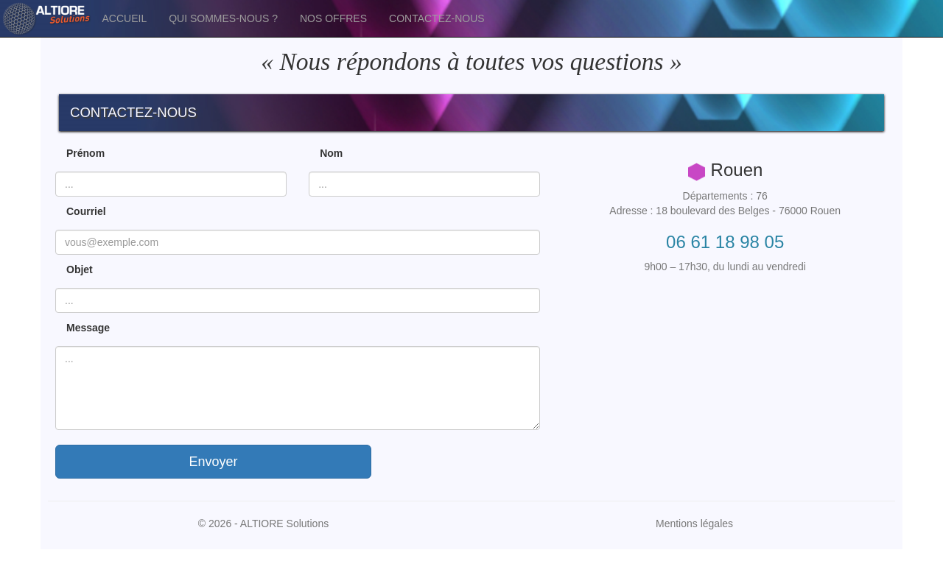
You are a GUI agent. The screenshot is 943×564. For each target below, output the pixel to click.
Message (88, 328)
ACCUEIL (124, 18)
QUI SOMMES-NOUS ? (223, 18)
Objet (79, 269)
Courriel (86, 211)
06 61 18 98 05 (725, 242)
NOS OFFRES (333, 18)
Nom (331, 153)
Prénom (85, 153)
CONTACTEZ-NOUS (437, 18)
